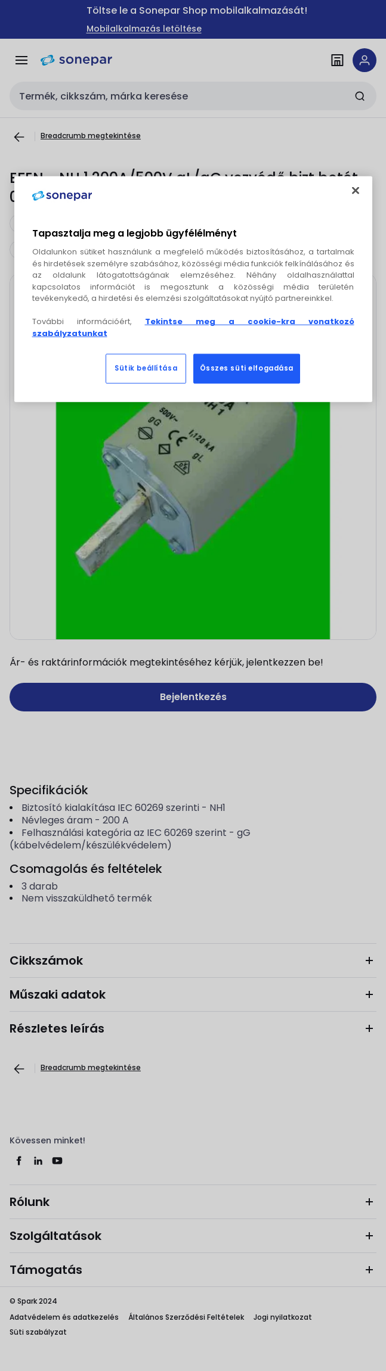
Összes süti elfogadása (247, 368)
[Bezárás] (355, 191)
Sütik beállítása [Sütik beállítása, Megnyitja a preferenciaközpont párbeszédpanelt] (146, 368)
